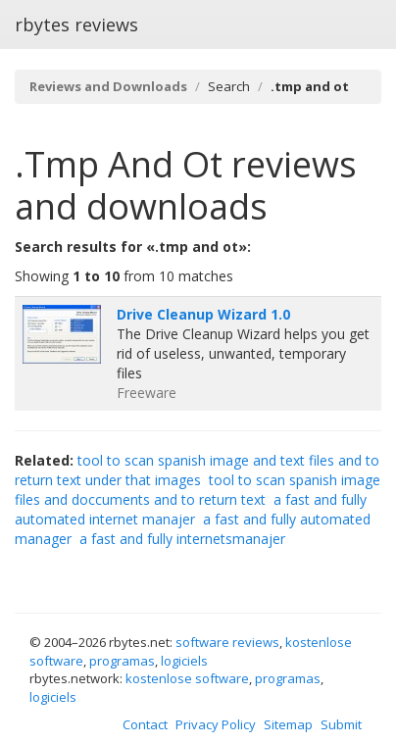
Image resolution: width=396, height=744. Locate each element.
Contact (145, 724)
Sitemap (288, 724)
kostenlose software (187, 678)
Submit (341, 724)
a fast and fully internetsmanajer (182, 538)
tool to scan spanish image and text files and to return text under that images (197, 470)
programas (122, 661)
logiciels (184, 661)
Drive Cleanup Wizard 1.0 (203, 314)
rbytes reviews (76, 24)
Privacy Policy (215, 724)
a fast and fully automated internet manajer (191, 509)
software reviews (227, 642)
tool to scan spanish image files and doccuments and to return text (197, 490)
